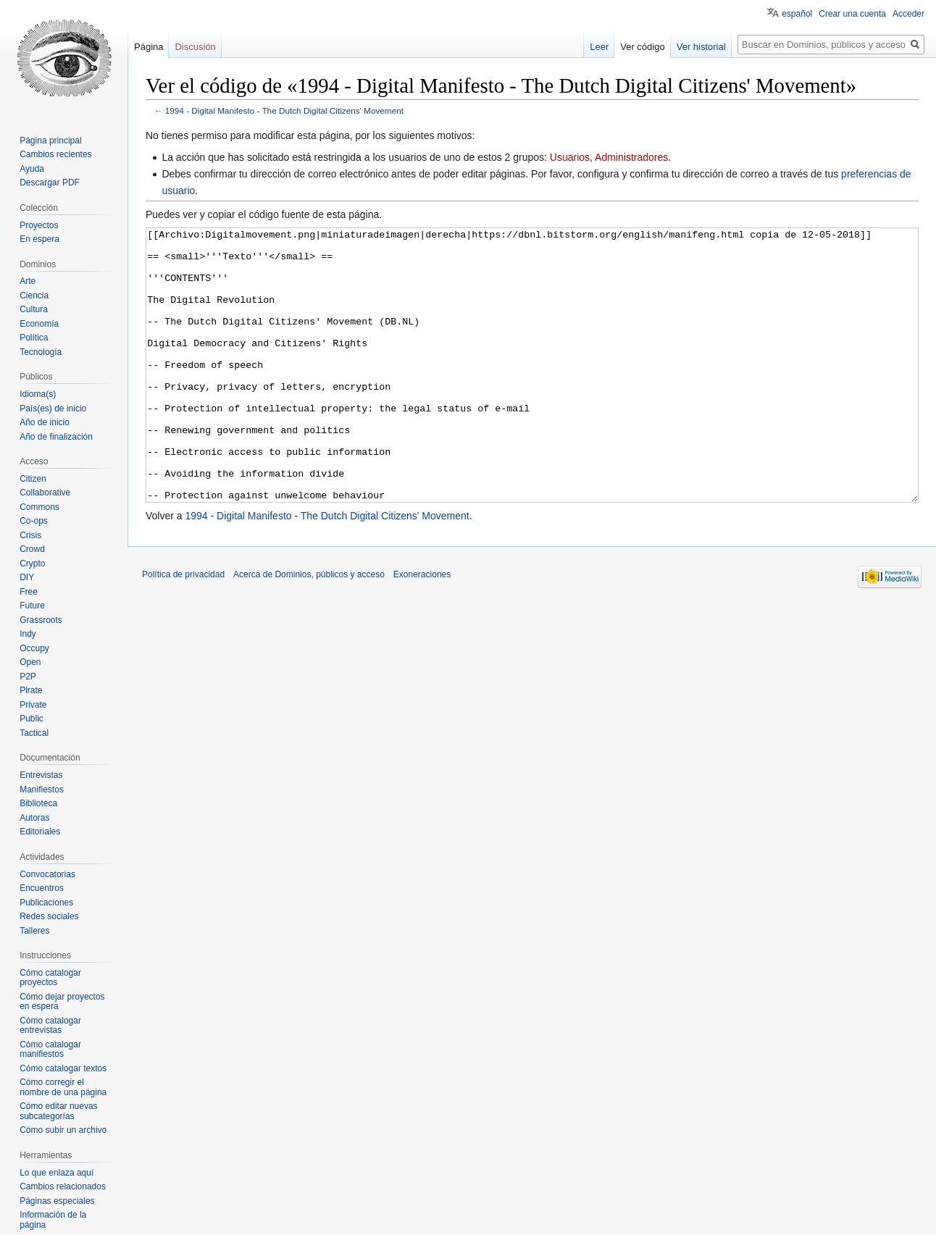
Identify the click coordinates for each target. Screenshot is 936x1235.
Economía (39, 324)
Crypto (32, 563)
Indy (28, 634)
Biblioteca (38, 803)
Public (31, 718)
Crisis (30, 535)
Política (34, 337)
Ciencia (34, 295)
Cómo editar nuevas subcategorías (58, 1111)
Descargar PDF (50, 182)
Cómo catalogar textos (63, 1068)
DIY (27, 577)
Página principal (50, 140)
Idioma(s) (38, 394)
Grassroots (41, 620)
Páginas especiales (57, 1201)
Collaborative (45, 492)
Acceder (908, 14)
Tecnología (41, 352)
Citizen (33, 479)
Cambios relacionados (63, 1186)
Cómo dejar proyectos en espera (62, 1002)
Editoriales (40, 831)
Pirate (31, 690)
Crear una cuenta (852, 14)
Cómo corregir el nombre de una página (63, 1087)
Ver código (642, 46)
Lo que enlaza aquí (56, 1173)
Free (29, 592)
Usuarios (570, 157)
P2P (28, 676)
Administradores (631, 157)
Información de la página (53, 1220)
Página (148, 46)
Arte (27, 281)
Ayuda (32, 169)
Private (33, 705)
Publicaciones (46, 902)
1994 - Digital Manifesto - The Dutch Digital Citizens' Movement (284, 110)
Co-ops (34, 521)
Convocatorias (47, 874)
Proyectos (39, 225)
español (797, 14)
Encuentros (42, 888)
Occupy (34, 648)
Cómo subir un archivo (63, 1130)
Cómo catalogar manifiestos (50, 1049)
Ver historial (701, 46)
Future (32, 605)
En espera (39, 239)
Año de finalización (56, 437)
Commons (39, 507)
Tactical (34, 733)
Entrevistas (41, 775)
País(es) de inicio (53, 408)
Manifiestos (42, 789)
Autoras (34, 818)
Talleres (34, 931)
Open (30, 662)
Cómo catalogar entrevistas (50, 1026)
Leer (599, 46)
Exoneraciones (422, 629)
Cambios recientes (55, 154)
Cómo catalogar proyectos (50, 978)
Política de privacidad (183, 629)
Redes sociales (49, 916)
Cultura (34, 309)
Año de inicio (45, 422)
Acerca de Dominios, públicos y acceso (309, 629)
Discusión (195, 46)
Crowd (32, 549)
